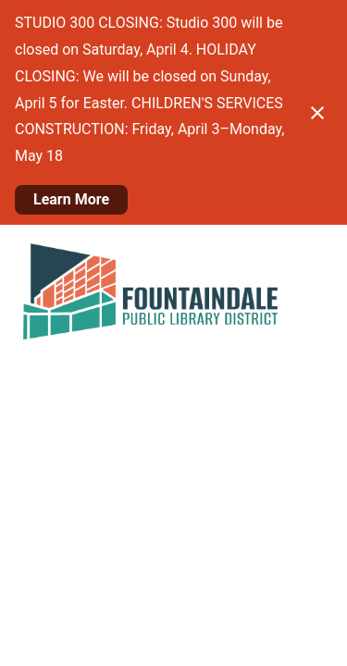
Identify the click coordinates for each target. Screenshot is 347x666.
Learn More (71, 199)
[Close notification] (317, 113)
